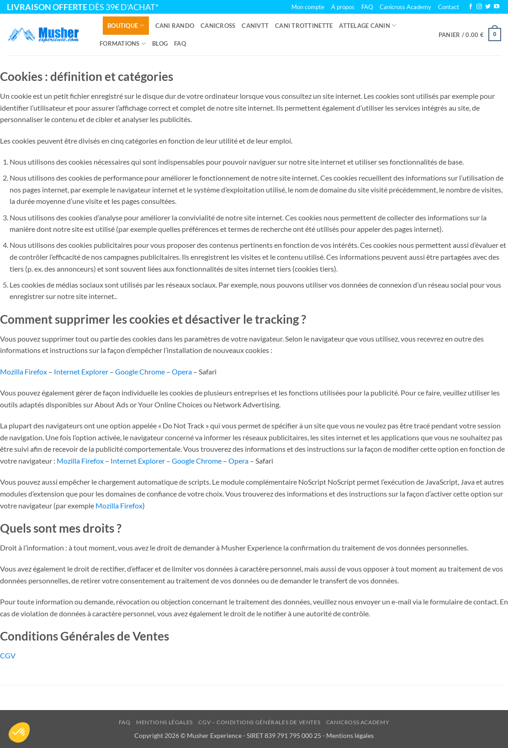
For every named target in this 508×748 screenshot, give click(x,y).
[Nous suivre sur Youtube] (496, 7)
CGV (8, 655)
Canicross (218, 25)
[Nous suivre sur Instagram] (479, 7)
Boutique (125, 25)
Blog (160, 43)
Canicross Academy (405, 7)
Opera (182, 371)
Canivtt (255, 25)
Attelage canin (367, 25)
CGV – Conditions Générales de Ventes (259, 722)
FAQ (180, 43)
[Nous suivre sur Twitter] (488, 7)
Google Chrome (140, 371)
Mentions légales (164, 722)
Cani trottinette (304, 25)
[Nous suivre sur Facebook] (470, 7)
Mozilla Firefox (23, 371)
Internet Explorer (81, 371)
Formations (123, 43)
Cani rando (175, 25)
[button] (470, 35)
